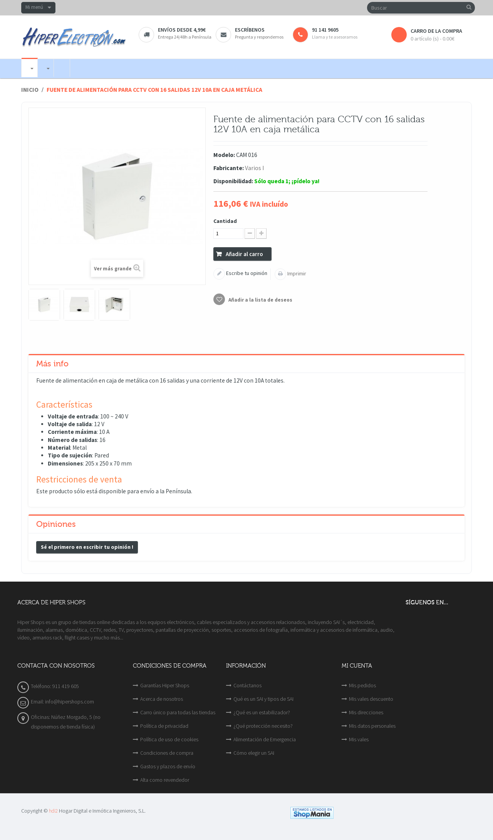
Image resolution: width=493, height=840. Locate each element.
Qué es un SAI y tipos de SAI (263, 698)
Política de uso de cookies (169, 739)
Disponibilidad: (233, 181)
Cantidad (225, 221)
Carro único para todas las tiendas (177, 712)
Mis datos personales (372, 725)
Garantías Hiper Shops (164, 685)
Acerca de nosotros (161, 698)
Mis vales (359, 739)
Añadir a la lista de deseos (259, 300)
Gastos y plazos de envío (167, 766)
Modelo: (224, 155)
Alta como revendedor (164, 779)
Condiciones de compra (166, 752)
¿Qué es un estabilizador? (261, 712)
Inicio (30, 89)
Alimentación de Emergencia (264, 739)
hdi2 (53, 811)
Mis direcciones (366, 712)
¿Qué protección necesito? (263, 725)
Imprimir (296, 273)
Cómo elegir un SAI (253, 752)
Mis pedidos (362, 685)
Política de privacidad (164, 725)
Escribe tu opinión (246, 273)
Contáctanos (247, 685)
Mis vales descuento (371, 698)
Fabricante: (228, 168)
